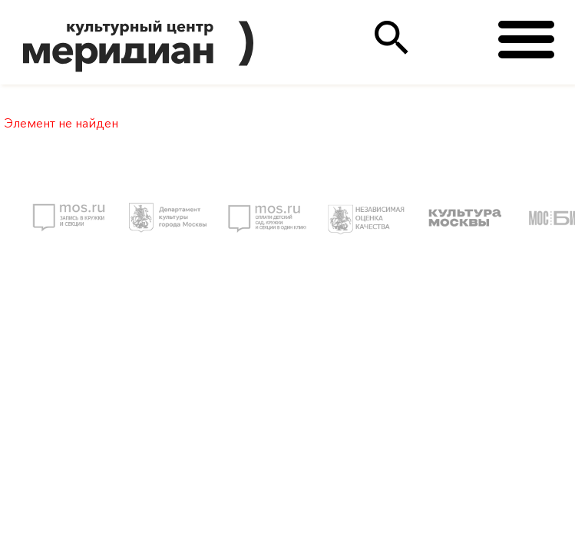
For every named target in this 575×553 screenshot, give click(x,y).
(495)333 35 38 (454, 38)
